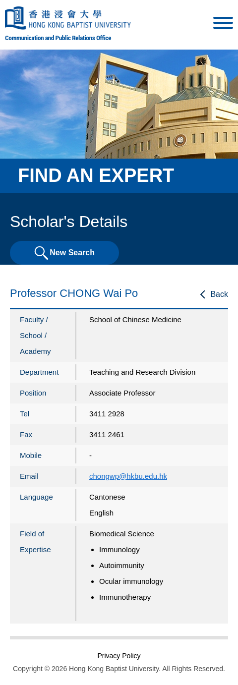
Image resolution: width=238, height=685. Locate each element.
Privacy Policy (118, 656)
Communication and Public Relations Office (58, 38)
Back (219, 294)
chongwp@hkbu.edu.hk (128, 476)
